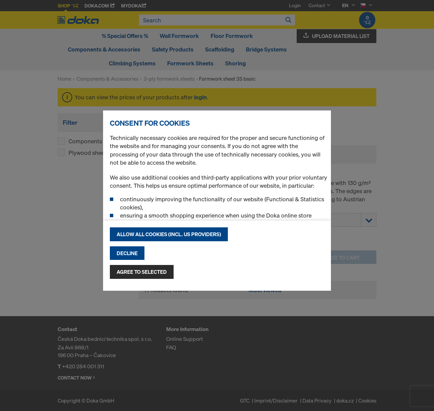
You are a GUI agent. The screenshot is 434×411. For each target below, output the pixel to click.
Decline (127, 253)
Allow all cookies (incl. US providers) (169, 234)
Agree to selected (142, 271)
